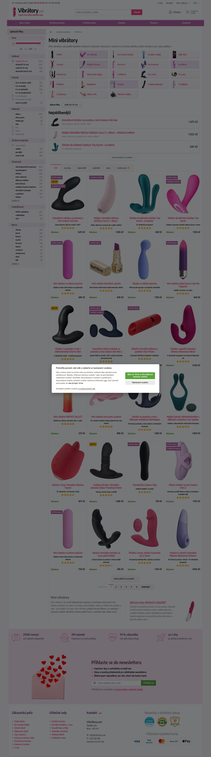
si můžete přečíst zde (86, 389)
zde (105, 380)
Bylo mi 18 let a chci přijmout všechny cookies (140, 375)
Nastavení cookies (140, 382)
